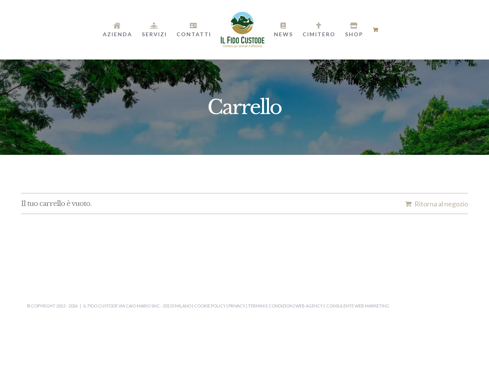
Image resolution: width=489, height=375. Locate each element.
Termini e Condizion (270, 305)
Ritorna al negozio (441, 204)
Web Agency (309, 305)
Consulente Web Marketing (357, 305)
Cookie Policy (210, 305)
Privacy (236, 305)
